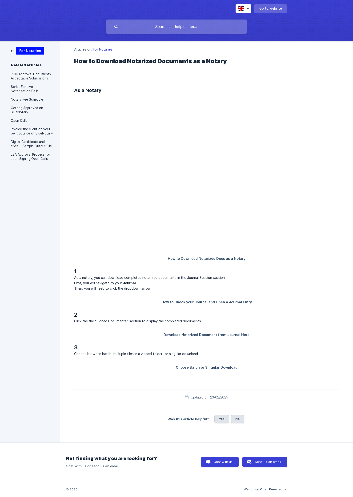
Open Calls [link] (19, 120)
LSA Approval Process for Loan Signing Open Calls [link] (30, 157)
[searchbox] (176, 27)
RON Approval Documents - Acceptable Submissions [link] (32, 76)
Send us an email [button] (268, 462)
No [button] (237, 419)
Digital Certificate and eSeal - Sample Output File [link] (31, 144)
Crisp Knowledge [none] (273, 489)
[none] (243, 8)
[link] (27, 50)
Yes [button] (222, 419)
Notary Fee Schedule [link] (27, 99)
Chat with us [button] (223, 462)
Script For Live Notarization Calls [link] (25, 89)
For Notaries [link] (102, 49)
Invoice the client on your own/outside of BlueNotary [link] (32, 131)
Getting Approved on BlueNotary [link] (27, 110)
